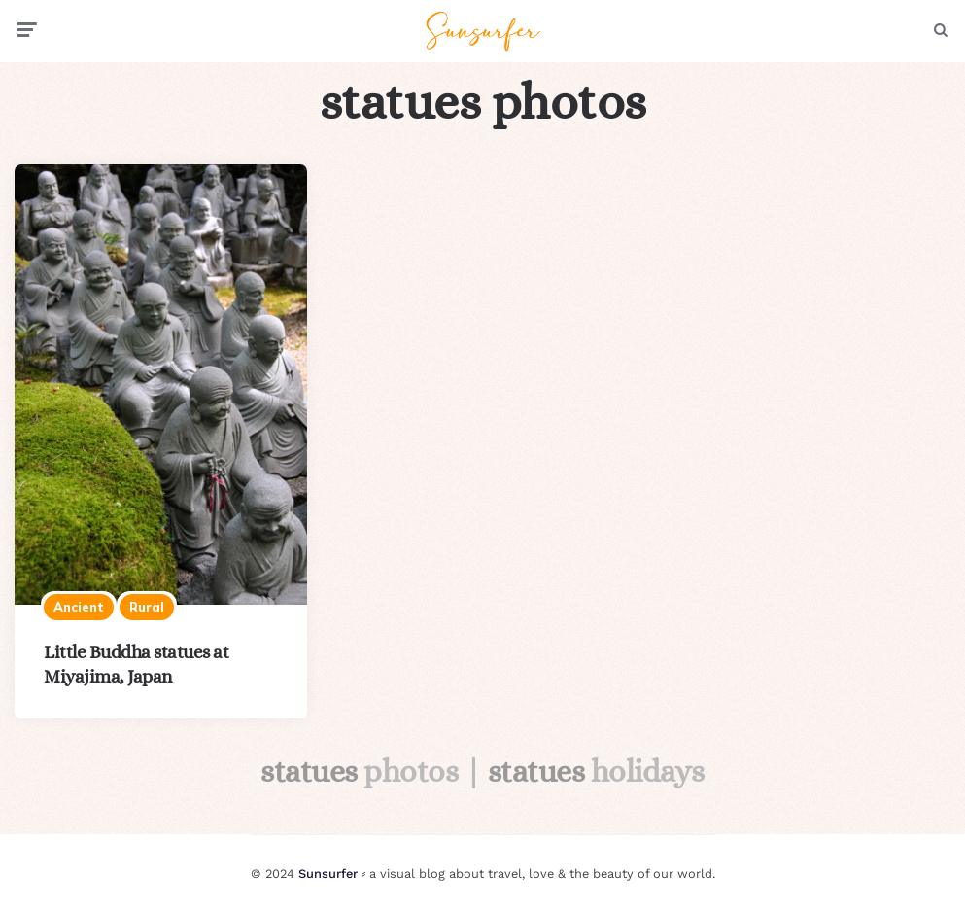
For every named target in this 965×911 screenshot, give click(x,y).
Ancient (78, 606)
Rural (146, 606)
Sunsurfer (328, 873)
